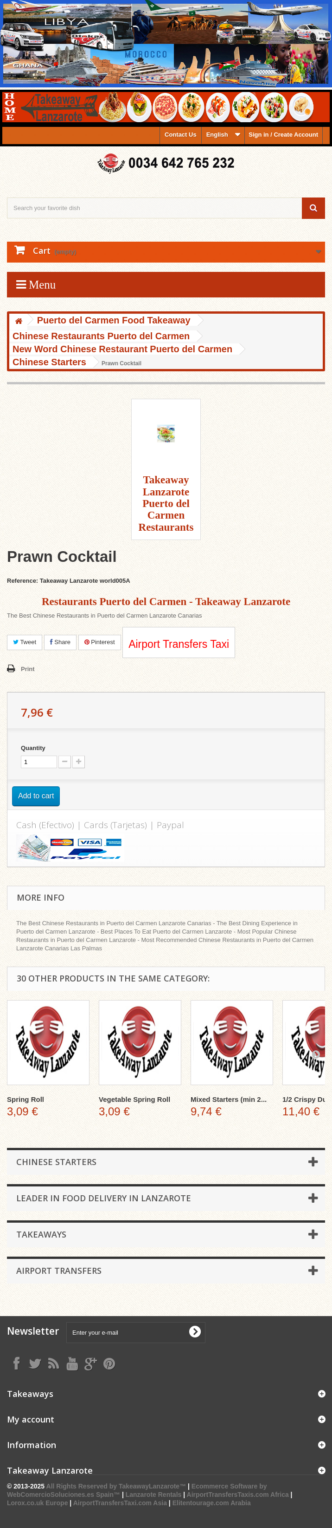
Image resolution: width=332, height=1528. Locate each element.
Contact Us (181, 134)
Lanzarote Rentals (154, 1494)
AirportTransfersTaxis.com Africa (239, 1494)
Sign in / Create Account (283, 134)
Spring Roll (25, 1099)
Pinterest (99, 642)
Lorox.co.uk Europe (37, 1503)
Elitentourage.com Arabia (211, 1503)
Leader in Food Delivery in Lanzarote (103, 1198)
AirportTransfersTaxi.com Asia (121, 1503)
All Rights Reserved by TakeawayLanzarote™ (116, 1486)
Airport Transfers (59, 1270)
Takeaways (41, 1234)
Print (28, 668)
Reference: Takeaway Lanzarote (52, 580)
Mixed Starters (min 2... (229, 1099)
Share (60, 642)
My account (30, 1419)
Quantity (33, 747)
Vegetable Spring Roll (134, 1099)
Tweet (24, 642)
